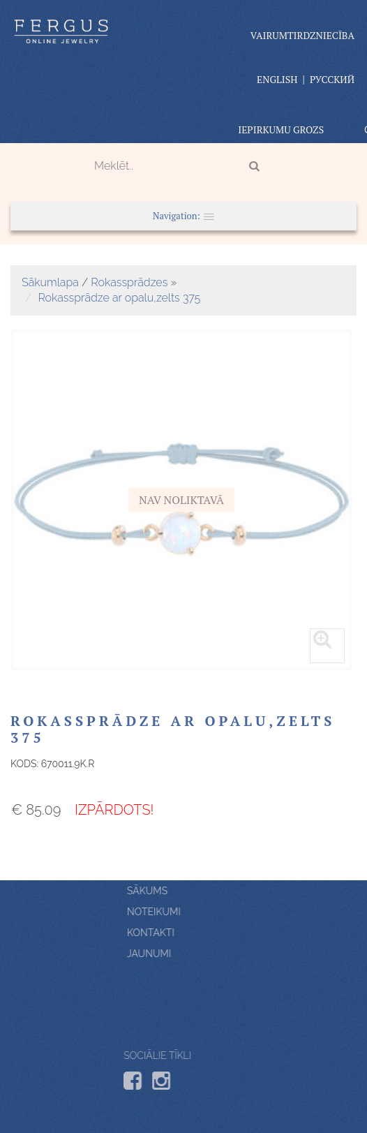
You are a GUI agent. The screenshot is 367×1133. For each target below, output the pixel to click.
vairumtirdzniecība (302, 35)
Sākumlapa (50, 282)
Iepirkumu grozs (281, 129)
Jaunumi (224, 953)
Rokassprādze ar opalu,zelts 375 (119, 297)
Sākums (222, 890)
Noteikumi (228, 911)
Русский (332, 79)
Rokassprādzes (129, 282)
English (277, 79)
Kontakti (225, 932)
